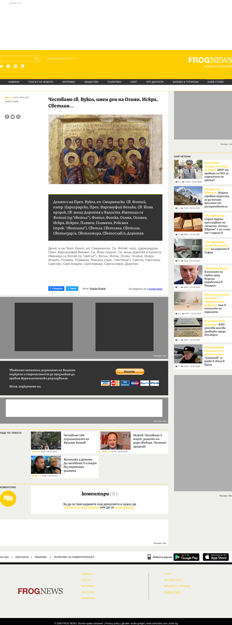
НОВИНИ (14, 81)
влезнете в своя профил (81, 507)
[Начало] (1, 66)
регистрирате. (125, 507)
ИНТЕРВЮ (68, 81)
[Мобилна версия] (160, 557)
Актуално (88, 592)
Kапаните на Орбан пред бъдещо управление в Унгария (216, 276)
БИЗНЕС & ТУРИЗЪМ (185, 81)
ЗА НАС (4, 557)
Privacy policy (113, 623)
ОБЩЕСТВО (91, 81)
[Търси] (37, 59)
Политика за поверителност (74, 557)
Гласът (86, 580)
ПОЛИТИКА (114, 81)
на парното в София (216, 247)
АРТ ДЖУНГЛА (155, 81)
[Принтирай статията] (18, 117)
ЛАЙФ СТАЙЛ (215, 81)
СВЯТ (133, 81)
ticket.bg (173, 623)
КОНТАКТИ (22, 557)
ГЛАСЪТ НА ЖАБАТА (40, 81)
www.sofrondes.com (157, 623)
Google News (155, 289)
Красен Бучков (97, 288)
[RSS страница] (23, 66)
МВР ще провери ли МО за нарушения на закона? (216, 171)
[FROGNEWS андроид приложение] (186, 557)
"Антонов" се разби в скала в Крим (214, 356)
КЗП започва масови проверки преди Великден (215, 328)
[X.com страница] (16, 66)
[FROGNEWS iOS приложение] (216, 557)
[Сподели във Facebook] (7, 117)
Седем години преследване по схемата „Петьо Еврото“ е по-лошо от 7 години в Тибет (217, 225)
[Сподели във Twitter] (12, 117)
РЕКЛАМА (41, 557)
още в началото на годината (216, 303)
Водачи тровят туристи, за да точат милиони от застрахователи (217, 197)
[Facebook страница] (8, 66)
